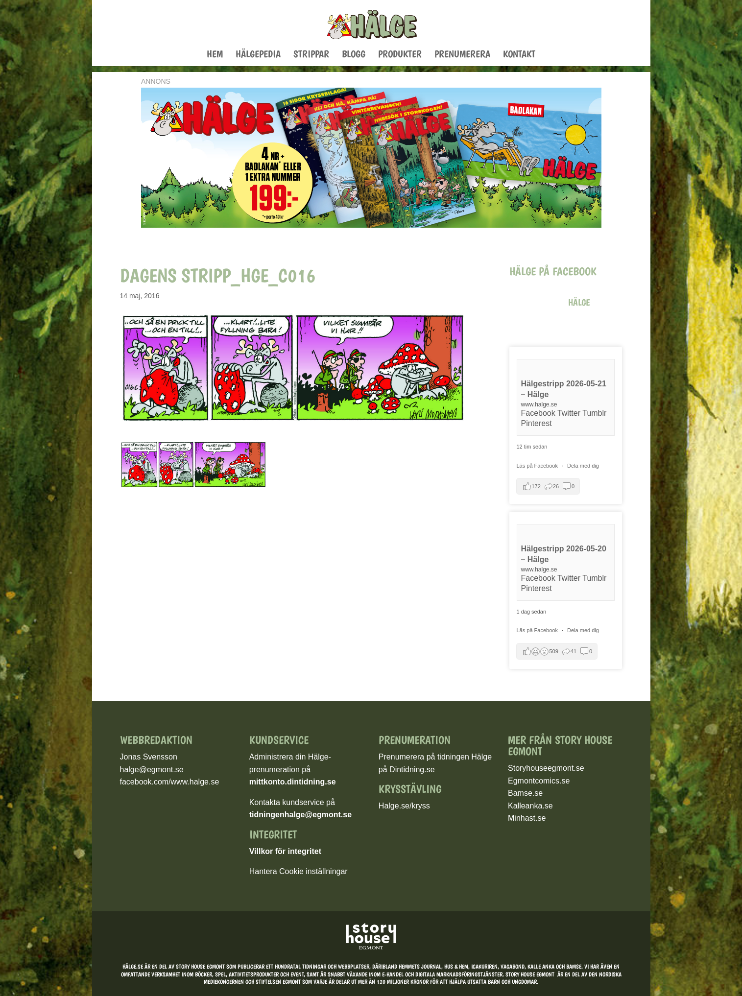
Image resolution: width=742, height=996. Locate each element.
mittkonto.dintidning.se (292, 782)
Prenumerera (462, 55)
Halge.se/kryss (404, 806)
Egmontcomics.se (539, 781)
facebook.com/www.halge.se (169, 782)
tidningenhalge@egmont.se (300, 814)
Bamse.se (525, 793)
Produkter (400, 55)
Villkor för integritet (285, 851)
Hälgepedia (258, 55)
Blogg (353, 55)
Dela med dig (583, 466)
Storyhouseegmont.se (546, 768)
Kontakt (519, 55)
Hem (215, 55)
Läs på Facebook (538, 466)
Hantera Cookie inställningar (298, 871)
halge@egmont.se (152, 769)
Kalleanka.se (530, 806)
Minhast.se (527, 818)
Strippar (311, 55)
